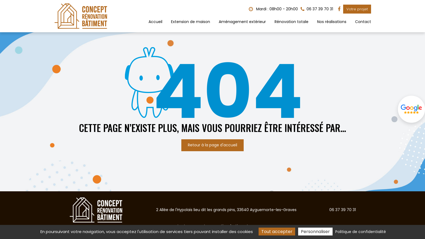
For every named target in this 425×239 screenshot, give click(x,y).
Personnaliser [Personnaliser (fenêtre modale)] (315, 231)
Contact (363, 21)
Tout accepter (276, 231)
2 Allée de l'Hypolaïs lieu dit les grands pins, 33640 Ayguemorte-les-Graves (226, 209)
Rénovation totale (291, 21)
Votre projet (357, 9)
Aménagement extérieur (242, 21)
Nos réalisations (331, 21)
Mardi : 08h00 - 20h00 (273, 9)
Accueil (155, 21)
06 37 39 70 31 (342, 209)
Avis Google (411, 109)
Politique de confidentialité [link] (360, 231)
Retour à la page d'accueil (212, 145)
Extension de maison (190, 21)
